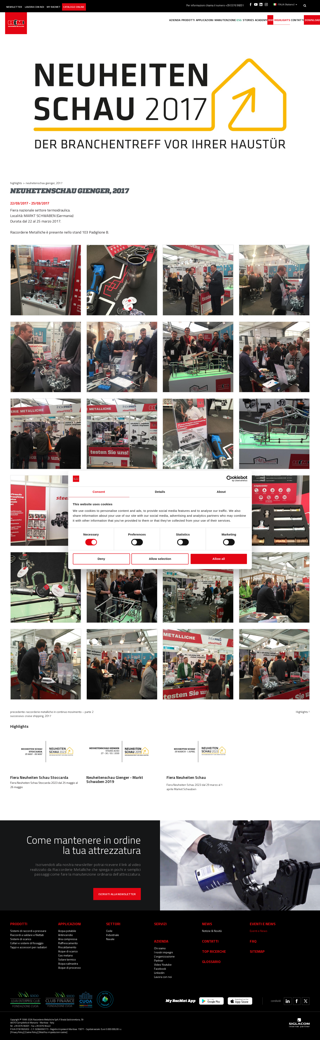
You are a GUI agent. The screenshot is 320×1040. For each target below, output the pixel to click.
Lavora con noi (45, 3)
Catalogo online (94, 3)
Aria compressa (67, 939)
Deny (101, 559)
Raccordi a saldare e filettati (27, 935)
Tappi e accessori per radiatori (28, 947)
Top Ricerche (214, 951)
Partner (158, 960)
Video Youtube (163, 964)
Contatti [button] (292, 20)
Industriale (112, 935)
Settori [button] (113, 924)
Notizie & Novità (212, 931)
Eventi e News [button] (263, 924)
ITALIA (286, 4)
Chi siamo (160, 948)
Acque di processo (69, 967)
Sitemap (257, 951)
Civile (109, 931)
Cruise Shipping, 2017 (38, 716)
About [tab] (221, 491)
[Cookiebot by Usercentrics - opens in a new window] (229, 478)
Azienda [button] (141, 20)
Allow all (218, 559)
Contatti (210, 941)
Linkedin (159, 973)
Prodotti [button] (158, 20)
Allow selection (160, 559)
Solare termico (67, 959)
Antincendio (65, 935)
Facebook (160, 968)
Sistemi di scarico (20, 939)
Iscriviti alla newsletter (117, 894)
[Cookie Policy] (31, 1032)
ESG (218, 20)
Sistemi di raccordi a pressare (28, 931)
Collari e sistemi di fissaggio (26, 943)
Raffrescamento (68, 943)
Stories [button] (230, 20)
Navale (110, 939)
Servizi (160, 924)
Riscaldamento (67, 947)
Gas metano (65, 955)
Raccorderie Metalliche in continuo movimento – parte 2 (59, 712)
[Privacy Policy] (17, 1032)
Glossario (211, 961)
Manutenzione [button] (201, 20)
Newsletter (20, 3)
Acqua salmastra (68, 963)
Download (310, 20)
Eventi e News (258, 931)
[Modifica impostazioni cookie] (52, 1032)
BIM (259, 20)
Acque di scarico (68, 951)
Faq (253, 941)
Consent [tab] (99, 491)
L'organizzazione (164, 956)
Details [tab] (160, 491)
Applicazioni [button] (177, 20)
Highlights (274, 20)
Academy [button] (246, 20)
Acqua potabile (67, 931)
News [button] (207, 924)
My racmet (69, 3)
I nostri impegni (163, 952)
